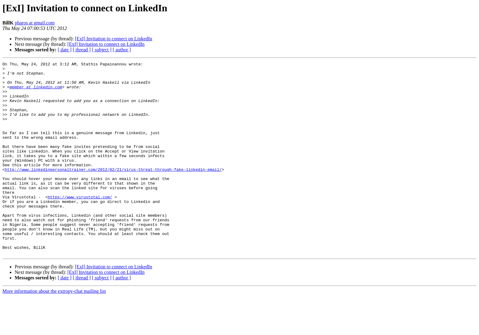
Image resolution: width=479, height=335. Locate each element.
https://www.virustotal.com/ (80, 224)
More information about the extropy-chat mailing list (54, 329)
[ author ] (122, 49)
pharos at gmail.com (34, 22)
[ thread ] (82, 49)
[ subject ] (102, 49)
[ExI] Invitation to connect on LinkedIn (113, 38)
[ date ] (64, 49)
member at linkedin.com (35, 92)
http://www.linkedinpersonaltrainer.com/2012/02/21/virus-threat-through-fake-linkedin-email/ (113, 191)
